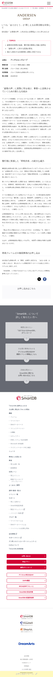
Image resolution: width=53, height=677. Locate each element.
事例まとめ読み (14, 457)
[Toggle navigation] (48, 3)
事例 (10, 460)
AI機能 (13, 432)
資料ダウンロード (26, 567)
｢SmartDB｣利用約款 (16, 549)
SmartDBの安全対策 (26, 592)
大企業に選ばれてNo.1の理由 (19, 409)
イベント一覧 (13, 494)
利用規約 (26, 666)
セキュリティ (15, 436)
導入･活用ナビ (16, 502)
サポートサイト (14, 538)
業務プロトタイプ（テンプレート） (17, 480)
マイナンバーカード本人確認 (21, 447)
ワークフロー (15, 421)
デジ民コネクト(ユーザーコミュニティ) (22, 541)
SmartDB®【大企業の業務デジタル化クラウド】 (15, 8)
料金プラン (26, 562)
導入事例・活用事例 (38, 8)
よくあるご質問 (14, 485)
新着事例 (14, 468)
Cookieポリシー (26, 663)
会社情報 (12, 534)
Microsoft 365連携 (17, 444)
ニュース (12, 451)
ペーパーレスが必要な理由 (20, 528)
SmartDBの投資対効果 (26, 598)
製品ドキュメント (17, 509)
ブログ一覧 (13, 517)
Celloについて (14, 545)
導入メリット (15, 475)
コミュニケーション (17, 428)
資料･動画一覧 (14, 490)
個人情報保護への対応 (26, 659)
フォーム (14, 417)
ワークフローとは (17, 521)
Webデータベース (17, 424)
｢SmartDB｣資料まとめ (17, 406)
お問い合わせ (26, 556)
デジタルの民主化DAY (26, 575)
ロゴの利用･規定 (26, 670)
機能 (10, 413)
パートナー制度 (16, 513)
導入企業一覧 (15, 464)
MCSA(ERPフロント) (26, 586)
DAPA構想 (26, 580)
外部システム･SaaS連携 (19, 440)
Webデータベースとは (18, 524)
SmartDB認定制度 (17, 505)
